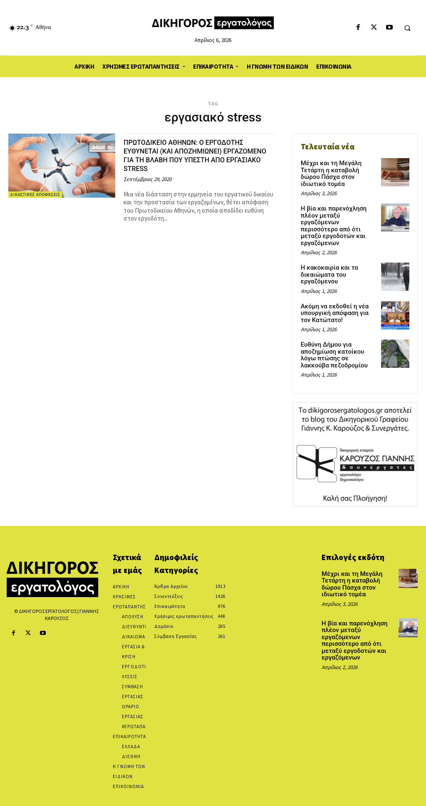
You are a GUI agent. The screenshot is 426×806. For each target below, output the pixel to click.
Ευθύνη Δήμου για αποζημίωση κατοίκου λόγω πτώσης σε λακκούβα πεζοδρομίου (338, 334)
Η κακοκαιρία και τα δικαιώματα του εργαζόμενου (327, 256)
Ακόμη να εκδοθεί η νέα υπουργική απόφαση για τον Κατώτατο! (338, 293)
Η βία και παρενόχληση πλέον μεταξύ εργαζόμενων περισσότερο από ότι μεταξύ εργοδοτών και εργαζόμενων (338, 212)
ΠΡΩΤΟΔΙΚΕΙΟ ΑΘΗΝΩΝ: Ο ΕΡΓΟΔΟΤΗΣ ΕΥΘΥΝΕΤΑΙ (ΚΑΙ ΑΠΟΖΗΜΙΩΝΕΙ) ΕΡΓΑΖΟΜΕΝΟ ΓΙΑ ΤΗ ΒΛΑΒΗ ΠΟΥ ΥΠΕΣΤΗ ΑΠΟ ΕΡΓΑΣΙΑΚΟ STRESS (195, 155)
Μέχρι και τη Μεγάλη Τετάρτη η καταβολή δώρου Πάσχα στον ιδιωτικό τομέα (338, 169)
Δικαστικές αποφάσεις (35, 194)
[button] (407, 27)
